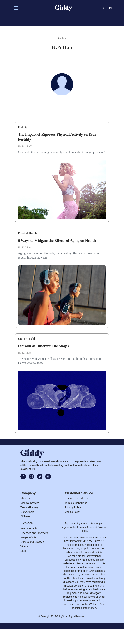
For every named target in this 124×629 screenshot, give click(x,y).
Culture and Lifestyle (32, 541)
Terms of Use (84, 527)
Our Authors (27, 511)
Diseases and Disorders (34, 533)
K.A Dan (27, 146)
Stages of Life (28, 537)
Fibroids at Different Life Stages (43, 346)
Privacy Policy (73, 507)
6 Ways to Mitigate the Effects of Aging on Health (57, 241)
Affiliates (25, 516)
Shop (23, 550)
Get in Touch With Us (77, 498)
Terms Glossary (29, 507)
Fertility (23, 127)
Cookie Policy (72, 511)
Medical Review (29, 502)
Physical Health (27, 233)
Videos (24, 546)
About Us (25, 498)
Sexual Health (28, 528)
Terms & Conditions (76, 502)
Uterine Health (27, 338)
